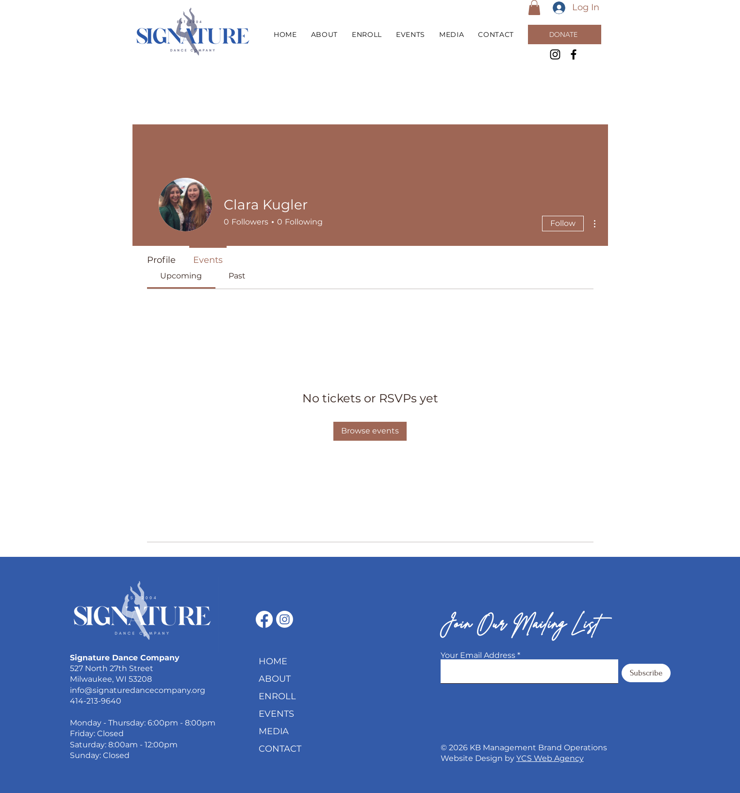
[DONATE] (564, 34)
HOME (273, 661)
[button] (534, 7)
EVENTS (276, 713)
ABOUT (275, 678)
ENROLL (277, 696)
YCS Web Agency (550, 758)
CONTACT (280, 748)
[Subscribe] (646, 673)
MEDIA (274, 731)
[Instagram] (555, 54)
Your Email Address (478, 655)
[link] (181, 275)
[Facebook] (573, 54)
